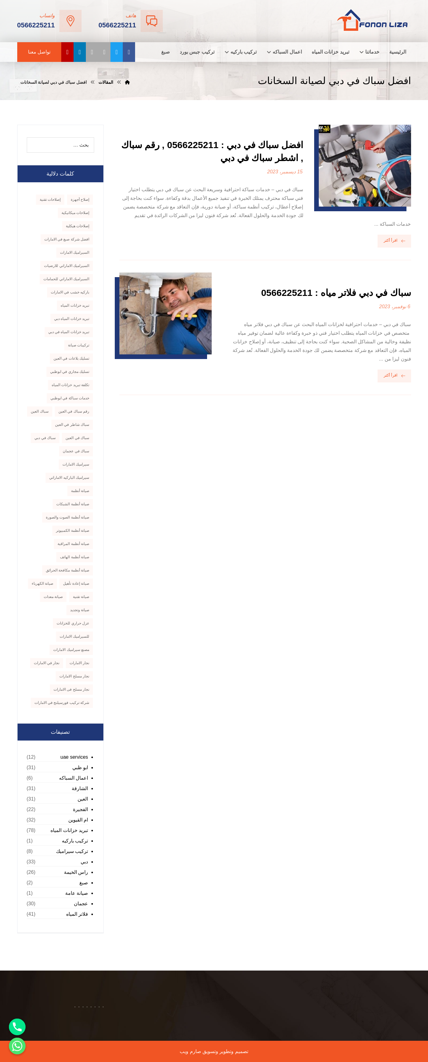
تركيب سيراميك (72, 851)
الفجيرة (80, 809)
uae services (74, 757)
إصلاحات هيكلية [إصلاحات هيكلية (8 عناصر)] (77, 226)
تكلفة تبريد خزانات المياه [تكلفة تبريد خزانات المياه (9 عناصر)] (70, 385)
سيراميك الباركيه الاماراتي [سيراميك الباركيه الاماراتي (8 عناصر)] (69, 477)
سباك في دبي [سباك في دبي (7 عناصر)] (45, 438)
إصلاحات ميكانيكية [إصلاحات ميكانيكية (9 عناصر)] (75, 213)
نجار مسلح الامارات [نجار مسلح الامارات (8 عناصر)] (74, 676)
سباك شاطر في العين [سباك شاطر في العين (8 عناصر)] (72, 424)
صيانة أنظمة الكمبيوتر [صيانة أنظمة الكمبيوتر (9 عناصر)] (72, 530)
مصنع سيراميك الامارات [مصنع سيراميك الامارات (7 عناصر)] (71, 650)
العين (83, 799)
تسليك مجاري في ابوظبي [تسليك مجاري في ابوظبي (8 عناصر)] (69, 371)
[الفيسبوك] (129, 52)
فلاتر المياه (77, 914)
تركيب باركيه (75, 840)
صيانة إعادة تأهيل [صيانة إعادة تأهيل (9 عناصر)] (76, 583)
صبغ (83, 882)
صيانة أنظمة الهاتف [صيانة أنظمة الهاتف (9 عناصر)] (74, 557)
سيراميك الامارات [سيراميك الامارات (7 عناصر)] (75, 464)
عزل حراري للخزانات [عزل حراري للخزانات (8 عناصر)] (73, 623)
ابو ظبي (80, 767)
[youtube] (67, 52)
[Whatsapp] (17, 1046)
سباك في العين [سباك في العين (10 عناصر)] (77, 438)
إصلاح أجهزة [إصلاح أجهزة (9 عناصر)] (80, 199)
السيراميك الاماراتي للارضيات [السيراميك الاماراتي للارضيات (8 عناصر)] (66, 266)
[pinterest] (92, 52)
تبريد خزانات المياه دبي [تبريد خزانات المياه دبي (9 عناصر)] (71, 319)
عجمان (81, 903)
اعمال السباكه (73, 778)
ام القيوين (78, 819)
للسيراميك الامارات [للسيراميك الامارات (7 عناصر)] (74, 636)
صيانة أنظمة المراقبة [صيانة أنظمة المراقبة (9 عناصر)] (73, 544)
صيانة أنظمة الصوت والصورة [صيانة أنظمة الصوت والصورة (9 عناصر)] (67, 517)
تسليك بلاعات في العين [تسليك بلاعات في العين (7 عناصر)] (71, 358)
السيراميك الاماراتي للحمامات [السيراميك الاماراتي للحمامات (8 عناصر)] (66, 279)
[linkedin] (80, 52)
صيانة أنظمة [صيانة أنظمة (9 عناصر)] (80, 491)
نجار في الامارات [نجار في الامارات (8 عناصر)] (47, 663)
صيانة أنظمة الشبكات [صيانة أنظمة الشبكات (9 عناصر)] (72, 504)
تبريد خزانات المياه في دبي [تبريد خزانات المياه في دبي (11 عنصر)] (68, 332)
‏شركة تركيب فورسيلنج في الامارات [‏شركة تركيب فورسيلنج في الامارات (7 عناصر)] (61, 703)
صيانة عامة (76, 893)
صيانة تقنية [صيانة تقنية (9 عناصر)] (81, 597)
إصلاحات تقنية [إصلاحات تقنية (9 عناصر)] (50, 199)
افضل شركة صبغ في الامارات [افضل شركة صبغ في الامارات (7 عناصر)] (66, 239)
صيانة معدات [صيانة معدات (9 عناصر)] (53, 597)
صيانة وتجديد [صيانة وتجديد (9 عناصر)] (79, 610)
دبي (84, 861)
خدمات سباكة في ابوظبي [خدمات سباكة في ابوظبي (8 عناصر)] (69, 398)
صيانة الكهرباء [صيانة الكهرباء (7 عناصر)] (42, 583)
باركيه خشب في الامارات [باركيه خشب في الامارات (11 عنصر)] (70, 292)
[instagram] (104, 52)
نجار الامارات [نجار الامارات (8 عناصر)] (79, 663)
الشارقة (80, 788)
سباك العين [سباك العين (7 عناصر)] (39, 411)
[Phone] (17, 1027)
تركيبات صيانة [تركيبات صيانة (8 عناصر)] (78, 345)
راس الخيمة (76, 872)
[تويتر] (116, 52)
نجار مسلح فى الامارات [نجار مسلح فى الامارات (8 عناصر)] (71, 689)
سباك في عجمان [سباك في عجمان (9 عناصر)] (76, 451)
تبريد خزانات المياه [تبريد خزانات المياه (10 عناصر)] (75, 305)
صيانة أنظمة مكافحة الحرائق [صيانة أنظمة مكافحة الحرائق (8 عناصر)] (67, 570)
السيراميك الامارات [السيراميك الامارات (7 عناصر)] (74, 252)
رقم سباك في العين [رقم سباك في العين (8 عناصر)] (73, 411)
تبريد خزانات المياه (69, 830)
